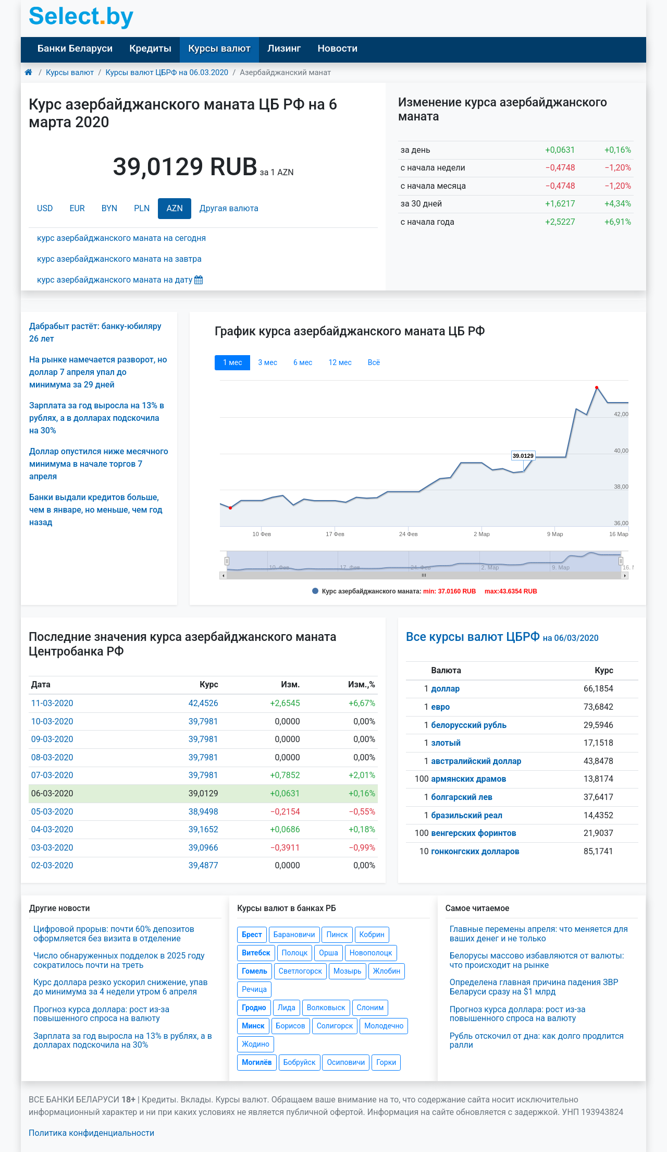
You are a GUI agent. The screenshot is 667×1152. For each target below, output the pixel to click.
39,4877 (203, 865)
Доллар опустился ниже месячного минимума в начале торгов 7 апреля (98, 463)
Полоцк (295, 953)
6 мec (302, 362)
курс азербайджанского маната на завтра (119, 259)
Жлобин (387, 971)
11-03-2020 (52, 703)
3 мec (267, 362)
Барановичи (294, 934)
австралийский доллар (476, 761)
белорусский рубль (469, 725)
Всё (374, 362)
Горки (386, 1062)
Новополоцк (371, 953)
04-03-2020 (52, 829)
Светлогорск (300, 971)
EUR (76, 208)
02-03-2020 (52, 865)
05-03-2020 (52, 812)
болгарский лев (462, 797)
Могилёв (256, 1062)
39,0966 (203, 848)
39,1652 (203, 829)
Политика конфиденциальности (91, 1133)
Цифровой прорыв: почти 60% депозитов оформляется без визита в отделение (113, 933)
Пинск (337, 934)
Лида (286, 1007)
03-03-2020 (52, 848)
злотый (446, 743)
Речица (254, 989)
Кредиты (150, 48)
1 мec (232, 362)
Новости (337, 48)
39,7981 (203, 721)
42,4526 (203, 703)
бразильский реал (467, 815)
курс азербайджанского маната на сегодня (121, 238)
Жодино (255, 1044)
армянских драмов (469, 779)
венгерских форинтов (473, 833)
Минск (253, 1026)
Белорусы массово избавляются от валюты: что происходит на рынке (537, 960)
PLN (142, 208)
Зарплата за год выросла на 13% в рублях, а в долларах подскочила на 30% (96, 418)
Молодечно (383, 1026)
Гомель (254, 971)
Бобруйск (299, 1062)
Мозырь (348, 971)
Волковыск (326, 1007)
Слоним (370, 1007)
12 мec (339, 362)
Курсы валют (219, 48)
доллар (445, 689)
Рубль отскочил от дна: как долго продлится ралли (537, 1040)
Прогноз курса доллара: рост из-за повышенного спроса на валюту (101, 1014)
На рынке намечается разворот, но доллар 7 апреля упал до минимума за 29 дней (98, 372)
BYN (110, 208)
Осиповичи (346, 1062)
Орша (328, 953)
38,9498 (203, 812)
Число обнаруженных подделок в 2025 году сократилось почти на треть (119, 960)
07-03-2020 (52, 775)
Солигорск (335, 1026)
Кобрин (372, 934)
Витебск (256, 953)
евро (440, 707)
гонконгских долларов (475, 851)
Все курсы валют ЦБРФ (502, 637)
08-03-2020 (52, 757)
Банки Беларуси (75, 48)
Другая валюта (229, 208)
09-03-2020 (52, 739)
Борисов (290, 1026)
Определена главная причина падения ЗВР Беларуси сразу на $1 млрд (534, 987)
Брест (252, 934)
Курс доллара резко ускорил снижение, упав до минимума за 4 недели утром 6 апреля (120, 987)
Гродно (254, 1007)
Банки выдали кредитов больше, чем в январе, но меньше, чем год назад (96, 509)
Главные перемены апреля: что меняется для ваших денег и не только (539, 933)
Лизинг (284, 48)
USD (45, 208)
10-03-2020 (52, 721)
